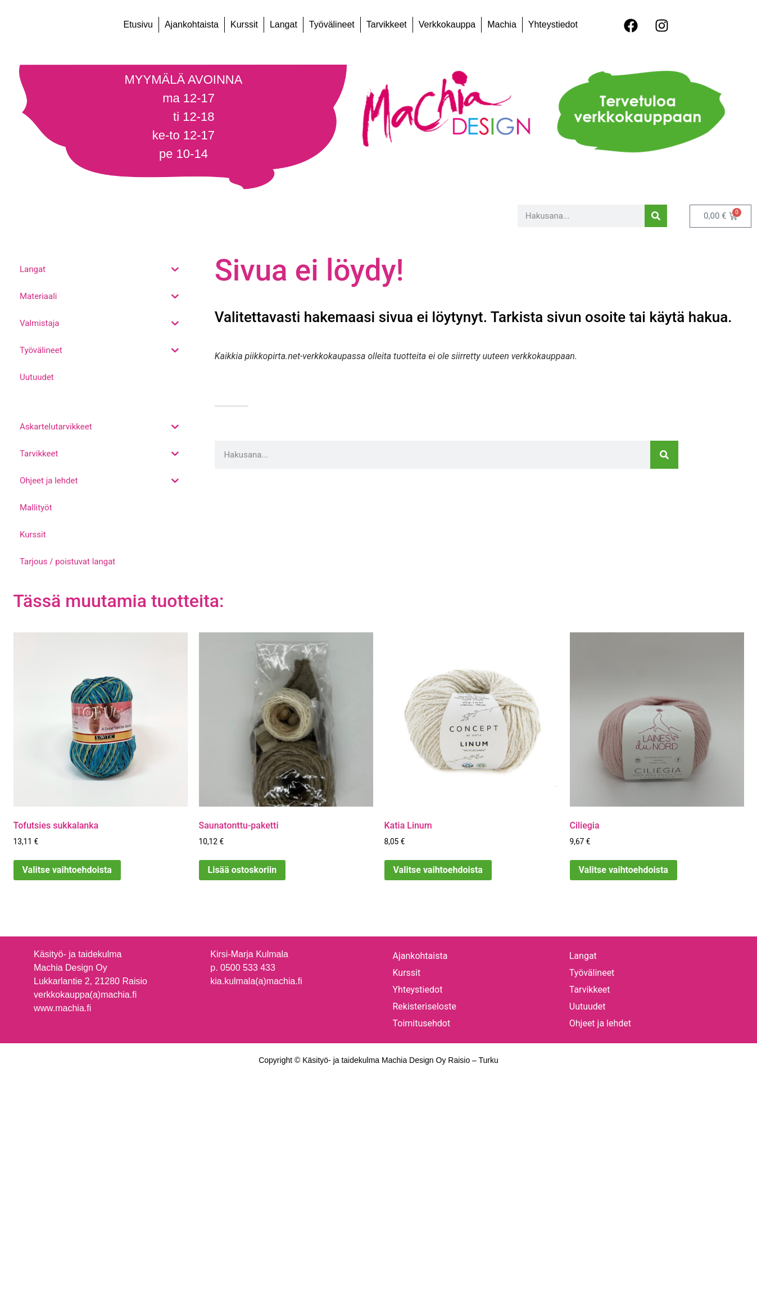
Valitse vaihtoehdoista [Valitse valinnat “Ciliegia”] (623, 870)
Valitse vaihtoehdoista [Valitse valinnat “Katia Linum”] (438, 870)
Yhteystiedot (553, 24)
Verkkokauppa (447, 24)
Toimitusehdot (422, 1023)
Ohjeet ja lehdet (600, 1023)
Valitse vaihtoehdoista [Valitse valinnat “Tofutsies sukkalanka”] (67, 870)
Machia (501, 24)
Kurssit (244, 24)
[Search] (656, 216)
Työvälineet (332, 24)
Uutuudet (587, 1006)
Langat (283, 24)
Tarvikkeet (386, 24)
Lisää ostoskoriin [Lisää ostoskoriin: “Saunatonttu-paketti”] (242, 870)
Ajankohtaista (192, 24)
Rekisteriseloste (424, 1006)
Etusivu (137, 24)
